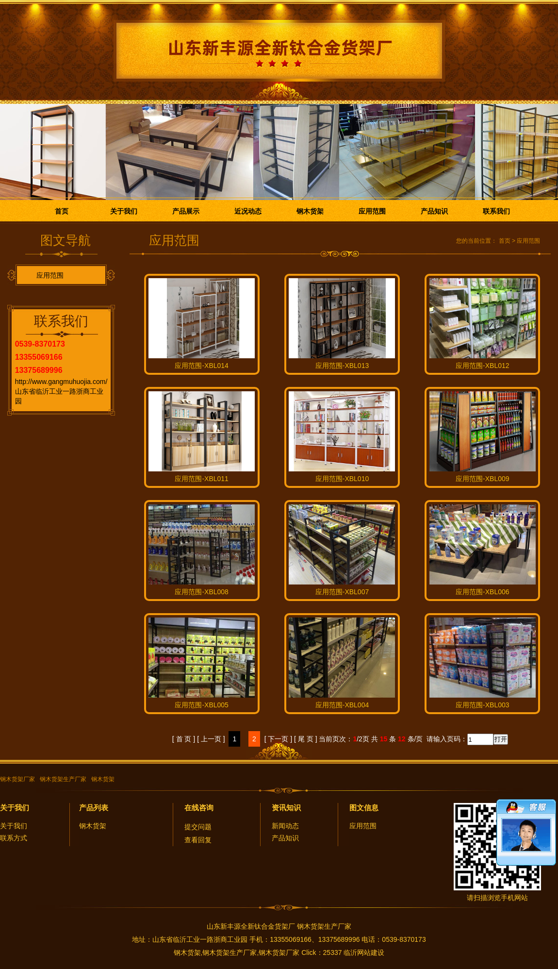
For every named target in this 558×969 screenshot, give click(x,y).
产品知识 (434, 211)
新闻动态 (285, 826)
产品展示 (185, 211)
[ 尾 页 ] (305, 739)
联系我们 (496, 211)
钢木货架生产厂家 (63, 779)
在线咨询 (198, 807)
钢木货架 (310, 211)
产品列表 (93, 807)
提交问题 (198, 827)
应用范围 (372, 211)
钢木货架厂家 (17, 779)
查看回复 (198, 840)
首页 (61, 211)
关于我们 (123, 211)
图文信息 (363, 807)
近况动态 (248, 211)
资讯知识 (286, 807)
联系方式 (13, 838)
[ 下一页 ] (278, 739)
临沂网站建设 (364, 952)
